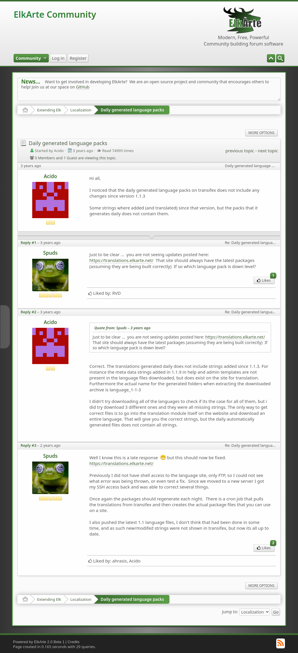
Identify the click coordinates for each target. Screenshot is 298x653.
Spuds (50, 252)
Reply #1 (28, 242)
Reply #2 (28, 311)
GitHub (83, 87)
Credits (74, 642)
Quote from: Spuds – (122, 327)
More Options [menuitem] (261, 132)
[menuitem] (280, 58)
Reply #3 (28, 445)
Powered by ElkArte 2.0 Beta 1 (38, 642)
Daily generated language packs (132, 110)
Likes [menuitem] (265, 280)
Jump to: (230, 611)
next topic (268, 150)
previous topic (239, 150)
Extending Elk (49, 110)
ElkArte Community (55, 14)
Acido (50, 176)
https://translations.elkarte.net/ (121, 260)
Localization (81, 110)
